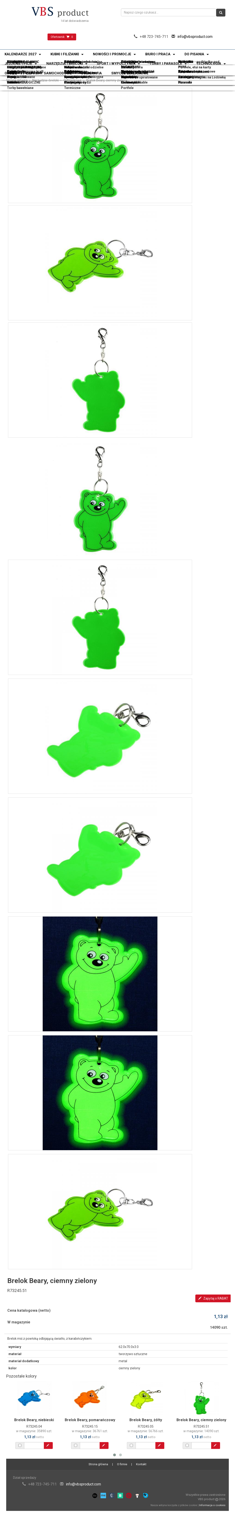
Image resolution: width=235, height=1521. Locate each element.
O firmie (122, 1464)
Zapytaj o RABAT (213, 1298)
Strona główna (17, 80)
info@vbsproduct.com (195, 36)
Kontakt (141, 1464)
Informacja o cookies (212, 1505)
